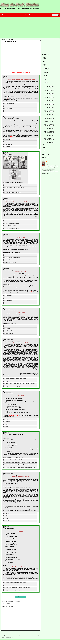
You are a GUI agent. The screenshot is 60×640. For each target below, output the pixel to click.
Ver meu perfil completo (45, 173)
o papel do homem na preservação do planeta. (15, 589)
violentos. (7, 139)
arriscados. (7, 141)
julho (45, 75)
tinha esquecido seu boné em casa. (13, 192)
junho (45, 76)
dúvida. (7, 515)
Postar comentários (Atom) (9, 637)
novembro (45, 69)
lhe (32, 291)
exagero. (7, 518)
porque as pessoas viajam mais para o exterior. (16, 378)
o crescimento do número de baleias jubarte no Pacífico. (18, 587)
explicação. (7, 421)
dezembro (45, 68)
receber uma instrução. (10, 330)
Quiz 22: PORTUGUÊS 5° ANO (49, 129)
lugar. (6, 424)
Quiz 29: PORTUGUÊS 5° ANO (49, 104)
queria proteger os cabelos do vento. (13, 189)
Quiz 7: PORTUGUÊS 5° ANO (48, 115)
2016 (44, 144)
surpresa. (7, 520)
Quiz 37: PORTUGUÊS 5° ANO (49, 93)
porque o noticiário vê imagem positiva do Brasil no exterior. (19, 386)
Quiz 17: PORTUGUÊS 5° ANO (49, 110)
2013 (44, 148)
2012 (44, 150)
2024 (44, 57)
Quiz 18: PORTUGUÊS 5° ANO (49, 108)
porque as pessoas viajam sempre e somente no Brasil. (17, 381)
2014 (44, 147)
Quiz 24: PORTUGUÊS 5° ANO (49, 125)
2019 (44, 64)
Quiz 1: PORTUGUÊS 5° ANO (48, 122)
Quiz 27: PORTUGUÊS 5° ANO (49, 139)
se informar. (8, 326)
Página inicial (21, 635)
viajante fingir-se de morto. (11, 259)
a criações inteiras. (9, 106)
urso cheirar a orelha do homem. (12, 257)
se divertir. (7, 328)
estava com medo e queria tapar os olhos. (14, 187)
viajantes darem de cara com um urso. (14, 255)
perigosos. (7, 146)
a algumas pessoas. (9, 103)
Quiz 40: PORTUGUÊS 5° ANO (49, 90)
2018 (44, 65)
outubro (45, 71)
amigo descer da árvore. (10, 262)
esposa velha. (8, 302)
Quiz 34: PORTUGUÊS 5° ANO (49, 87)
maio (45, 78)
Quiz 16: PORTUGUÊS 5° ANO (49, 111)
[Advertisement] (26, 31)
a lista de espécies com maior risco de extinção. (16, 582)
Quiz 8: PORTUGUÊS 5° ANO (48, 141)
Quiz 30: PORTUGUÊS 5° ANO (49, 103)
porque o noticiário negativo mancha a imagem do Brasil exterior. (20, 383)
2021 (44, 61)
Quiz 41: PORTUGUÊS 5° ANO (49, 89)
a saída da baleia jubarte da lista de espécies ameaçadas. (18, 585)
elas (7, 98)
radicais (11, 136)
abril (44, 79)
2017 (44, 67)
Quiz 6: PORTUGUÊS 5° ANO (48, 138)
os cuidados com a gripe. (10, 225)
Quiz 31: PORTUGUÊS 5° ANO (49, 86)
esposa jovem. (8, 300)
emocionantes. (8, 144)
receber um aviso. (9, 333)
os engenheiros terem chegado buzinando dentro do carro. (18, 464)
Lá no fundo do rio (13, 415)
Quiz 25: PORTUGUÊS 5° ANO (49, 124)
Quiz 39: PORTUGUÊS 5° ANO (49, 94)
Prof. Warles (49, 161)
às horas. (7, 110)
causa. (6, 419)
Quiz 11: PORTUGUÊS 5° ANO (49, 135)
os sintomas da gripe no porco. (12, 228)
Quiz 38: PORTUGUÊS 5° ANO (49, 96)
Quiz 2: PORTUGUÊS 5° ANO (48, 136)
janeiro (45, 83)
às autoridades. (8, 108)
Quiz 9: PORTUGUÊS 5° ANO (48, 121)
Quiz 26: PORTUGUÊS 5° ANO (49, 118)
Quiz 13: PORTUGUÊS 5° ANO (49, 128)
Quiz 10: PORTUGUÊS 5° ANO (49, 142)
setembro (45, 72)
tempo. (7, 426)
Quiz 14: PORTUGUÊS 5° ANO (49, 114)
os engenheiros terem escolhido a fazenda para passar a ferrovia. (20, 467)
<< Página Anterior (21, 596)
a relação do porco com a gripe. (12, 223)
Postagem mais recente (7, 635)
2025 (44, 55)
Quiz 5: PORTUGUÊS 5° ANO (48, 117)
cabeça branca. (8, 295)
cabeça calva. (8, 298)
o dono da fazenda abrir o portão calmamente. (15, 459)
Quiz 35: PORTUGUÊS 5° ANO (49, 101)
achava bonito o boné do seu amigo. (13, 185)
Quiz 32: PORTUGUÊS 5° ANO (49, 100)
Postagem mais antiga (35, 635)
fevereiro (45, 82)
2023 (44, 58)
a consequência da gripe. (11, 220)
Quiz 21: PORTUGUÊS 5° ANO (49, 131)
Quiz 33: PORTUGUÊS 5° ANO (49, 97)
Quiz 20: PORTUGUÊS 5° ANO (49, 132)
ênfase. (7, 513)
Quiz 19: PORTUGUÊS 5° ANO (49, 107)
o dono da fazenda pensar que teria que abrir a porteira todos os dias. (21, 462)
